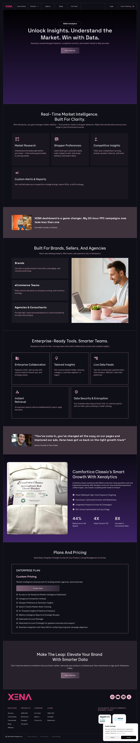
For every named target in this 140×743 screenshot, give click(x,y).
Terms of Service (32, 736)
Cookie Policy (121, 733)
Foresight (24, 720)
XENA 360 (24, 713)
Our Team (37, 713)
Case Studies (12, 717)
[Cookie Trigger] (56, 736)
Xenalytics (24, 724)
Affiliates (11, 727)
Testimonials (12, 720)
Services (11, 713)
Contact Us (38, 720)
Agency (36, 717)
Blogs (9, 724)
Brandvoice (24, 717)
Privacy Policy (44, 736)
